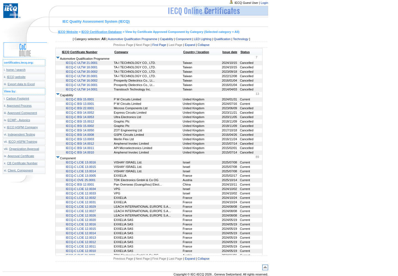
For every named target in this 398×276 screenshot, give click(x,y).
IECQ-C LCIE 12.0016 (81, 224)
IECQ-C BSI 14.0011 (80, 148)
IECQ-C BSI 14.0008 (80, 134)
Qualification (222, 39)
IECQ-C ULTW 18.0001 (82, 67)
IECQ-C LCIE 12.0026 (81, 215)
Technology (240, 39)
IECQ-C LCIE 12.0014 (81, 233)
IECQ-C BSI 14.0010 (80, 152)
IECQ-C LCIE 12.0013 (81, 237)
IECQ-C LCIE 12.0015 (81, 228)
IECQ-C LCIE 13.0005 (81, 175)
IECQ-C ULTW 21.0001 (82, 62)
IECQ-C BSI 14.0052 (80, 112)
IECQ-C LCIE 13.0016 (81, 162)
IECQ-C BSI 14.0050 (80, 130)
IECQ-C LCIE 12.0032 (81, 197)
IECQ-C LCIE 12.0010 (81, 250)
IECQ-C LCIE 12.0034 (81, 189)
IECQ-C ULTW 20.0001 (82, 76)
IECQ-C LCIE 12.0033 (81, 193)
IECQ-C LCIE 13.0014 (81, 171)
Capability (166, 39)
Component (184, 39)
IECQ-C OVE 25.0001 (81, 180)
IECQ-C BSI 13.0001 (80, 103)
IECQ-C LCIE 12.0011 (81, 246)
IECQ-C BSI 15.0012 (80, 121)
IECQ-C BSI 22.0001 (80, 108)
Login (264, 2)
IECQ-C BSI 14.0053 (80, 117)
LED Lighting (202, 39)
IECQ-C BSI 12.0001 (80, 184)
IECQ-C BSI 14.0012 (80, 143)
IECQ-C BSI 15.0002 (80, 125)
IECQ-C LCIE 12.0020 (81, 220)
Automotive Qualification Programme (132, 39)
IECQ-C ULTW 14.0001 (82, 89)
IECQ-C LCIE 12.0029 (81, 206)
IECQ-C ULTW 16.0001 (82, 85)
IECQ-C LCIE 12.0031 (81, 202)
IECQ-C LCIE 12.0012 (81, 242)
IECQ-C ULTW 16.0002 (82, 80)
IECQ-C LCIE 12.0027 (81, 211)
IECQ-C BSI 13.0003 (80, 139)
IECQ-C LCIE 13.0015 (81, 166)
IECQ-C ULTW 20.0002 (82, 71)
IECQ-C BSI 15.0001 (80, 99)
